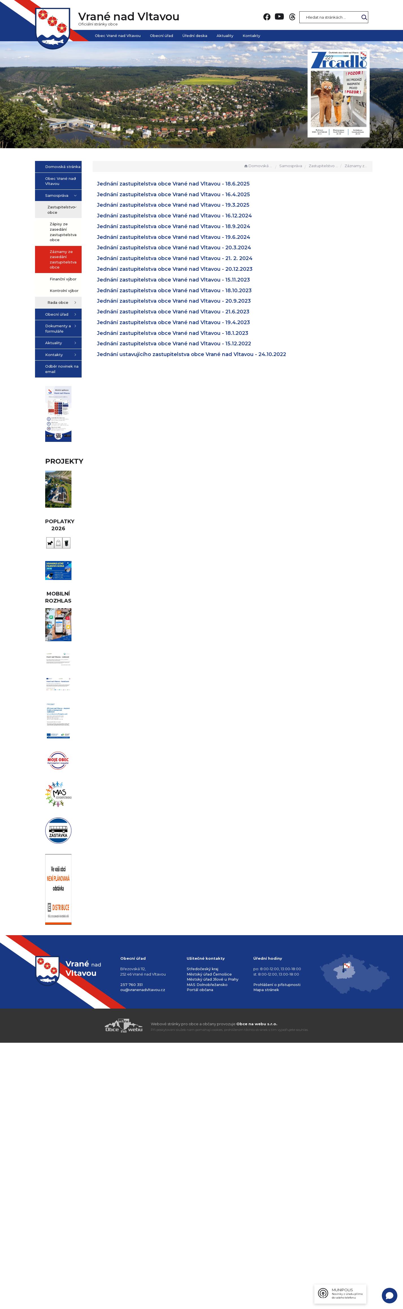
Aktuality (225, 35)
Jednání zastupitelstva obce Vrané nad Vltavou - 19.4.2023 (201, 322)
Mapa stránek (266, 1256)
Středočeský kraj (202, 1235)
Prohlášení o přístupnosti (276, 1250)
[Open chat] (389, 1295)
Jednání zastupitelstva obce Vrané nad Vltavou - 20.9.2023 (202, 301)
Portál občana (200, 1256)
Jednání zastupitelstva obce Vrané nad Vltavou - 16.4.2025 (201, 194)
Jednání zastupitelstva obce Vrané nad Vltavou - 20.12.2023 (203, 269)
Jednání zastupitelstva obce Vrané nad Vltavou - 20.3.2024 (202, 248)
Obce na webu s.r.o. (256, 1290)
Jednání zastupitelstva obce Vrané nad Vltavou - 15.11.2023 (201, 280)
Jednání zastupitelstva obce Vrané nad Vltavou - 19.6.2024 (202, 237)
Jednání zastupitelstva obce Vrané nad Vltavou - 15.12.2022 (202, 344)
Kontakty (251, 35)
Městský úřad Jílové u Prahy (212, 1245)
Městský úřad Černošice (209, 1240)
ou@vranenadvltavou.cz (142, 1256)
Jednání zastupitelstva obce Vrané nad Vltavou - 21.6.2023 (201, 312)
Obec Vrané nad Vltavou (118, 35)
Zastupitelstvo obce (323, 165)
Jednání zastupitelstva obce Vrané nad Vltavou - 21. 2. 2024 (203, 258)
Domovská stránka (258, 165)
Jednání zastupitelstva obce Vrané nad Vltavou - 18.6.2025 (201, 184)
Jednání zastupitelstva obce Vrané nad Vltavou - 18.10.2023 (202, 290)
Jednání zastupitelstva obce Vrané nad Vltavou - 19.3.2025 (201, 205)
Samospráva (290, 165)
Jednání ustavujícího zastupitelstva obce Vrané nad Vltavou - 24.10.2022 (220, 354)
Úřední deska (194, 35)
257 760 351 (131, 1250)
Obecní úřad (161, 35)
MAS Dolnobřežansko (207, 1250)
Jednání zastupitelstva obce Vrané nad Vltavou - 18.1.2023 (201, 333)
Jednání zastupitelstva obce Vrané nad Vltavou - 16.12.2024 (202, 216)
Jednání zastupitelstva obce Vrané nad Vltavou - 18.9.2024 (202, 226)
